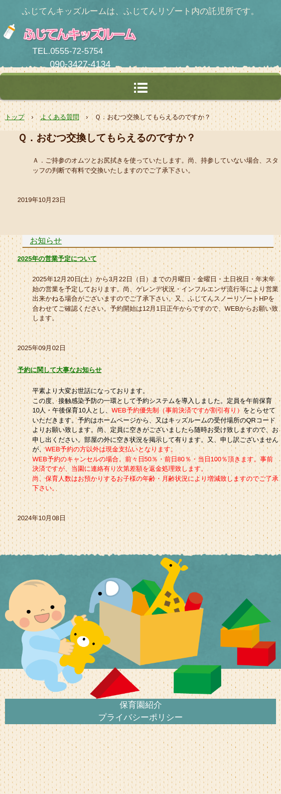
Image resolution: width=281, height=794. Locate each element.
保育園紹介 (141, 705)
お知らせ (46, 240)
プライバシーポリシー (140, 717)
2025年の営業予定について (57, 258)
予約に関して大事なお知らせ (59, 370)
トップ (14, 117)
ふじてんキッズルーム (117, 32)
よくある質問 (59, 117)
